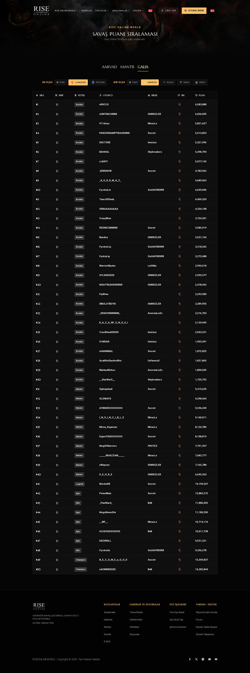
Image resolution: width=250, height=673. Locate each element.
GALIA (143, 67)
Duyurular (135, 634)
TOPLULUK (108, 10)
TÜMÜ (60, 82)
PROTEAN (98, 82)
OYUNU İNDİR (205, 11)
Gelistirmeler (136, 619)
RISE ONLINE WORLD (72, 10)
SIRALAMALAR (127, 10)
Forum (199, 619)
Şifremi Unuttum (178, 627)
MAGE (184, 82)
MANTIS (127, 67)
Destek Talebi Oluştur (206, 627)
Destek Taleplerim (205, 634)
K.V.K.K (107, 641)
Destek (107, 634)
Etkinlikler (134, 627)
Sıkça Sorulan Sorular (206, 612)
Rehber (107, 627)
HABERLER (92, 10)
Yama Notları (136, 612)
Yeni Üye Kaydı (177, 612)
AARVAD (109, 67)
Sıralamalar (110, 612)
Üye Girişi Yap (176, 619)
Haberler (108, 619)
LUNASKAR (78, 82)
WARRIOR (150, 82)
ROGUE (167, 82)
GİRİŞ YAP (179, 11)
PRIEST (200, 82)
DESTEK (144, 10)
